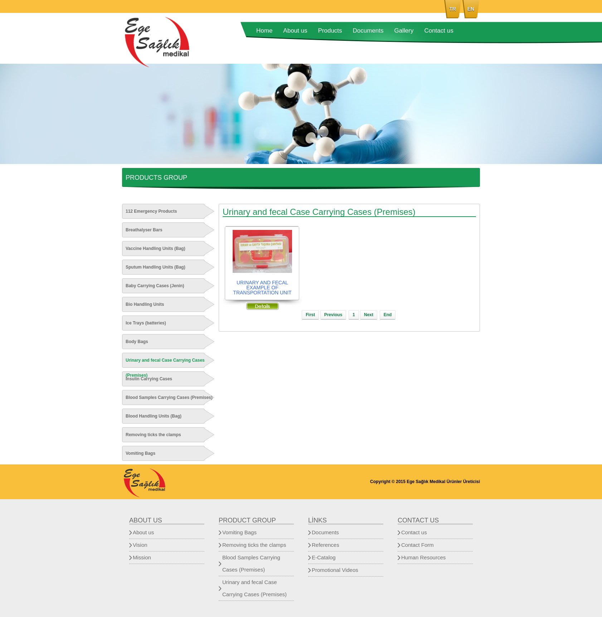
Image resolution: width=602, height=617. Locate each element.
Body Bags (137, 341)
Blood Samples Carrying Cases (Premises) (169, 397)
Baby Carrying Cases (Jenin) (155, 285)
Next (368, 314)
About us (295, 30)
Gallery (404, 30)
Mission (142, 557)
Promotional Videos (335, 570)
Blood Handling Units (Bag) (153, 416)
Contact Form (417, 545)
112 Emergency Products (151, 211)
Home (264, 30)
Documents (368, 30)
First (310, 314)
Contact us (438, 30)
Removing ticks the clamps (153, 434)
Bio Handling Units (145, 304)
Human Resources (423, 557)
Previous (333, 314)
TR (452, 9)
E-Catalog (324, 557)
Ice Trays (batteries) (146, 323)
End (388, 314)
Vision (140, 545)
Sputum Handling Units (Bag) (155, 267)
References (325, 545)
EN (470, 9)
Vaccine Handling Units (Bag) (155, 248)
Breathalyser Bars (144, 229)
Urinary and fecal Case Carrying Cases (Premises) (165, 368)
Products (330, 30)
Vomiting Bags (140, 453)
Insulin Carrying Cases (149, 378)
